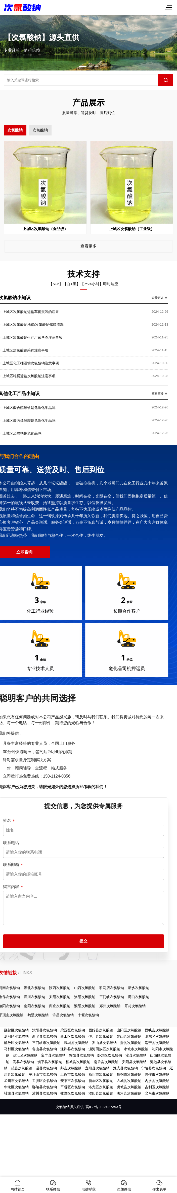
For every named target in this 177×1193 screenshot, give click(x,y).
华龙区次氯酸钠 (16, 1087)
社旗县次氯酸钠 (16, 1093)
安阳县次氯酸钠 (134, 1062)
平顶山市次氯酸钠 (43, 1074)
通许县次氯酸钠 (72, 1049)
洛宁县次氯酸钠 (157, 1043)
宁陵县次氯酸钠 (153, 1068)
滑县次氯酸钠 (130, 1043)
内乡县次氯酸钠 (157, 1081)
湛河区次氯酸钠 (16, 1036)
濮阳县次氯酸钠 (100, 1093)
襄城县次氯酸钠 (76, 1043)
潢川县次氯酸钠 (44, 1093)
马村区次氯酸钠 (16, 1049)
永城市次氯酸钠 (136, 1049)
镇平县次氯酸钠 (49, 1062)
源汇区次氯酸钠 (25, 1055)
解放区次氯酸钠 (16, 1043)
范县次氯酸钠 (21, 1068)
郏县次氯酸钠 (70, 1068)
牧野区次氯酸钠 (72, 1093)
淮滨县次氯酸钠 (125, 1068)
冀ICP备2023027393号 (103, 1107)
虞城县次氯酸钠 (129, 1087)
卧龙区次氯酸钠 (109, 1055)
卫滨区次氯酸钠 (44, 1081)
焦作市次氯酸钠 (157, 1074)
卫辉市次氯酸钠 (72, 1074)
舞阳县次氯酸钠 (81, 1055)
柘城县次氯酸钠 (78, 1062)
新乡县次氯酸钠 (44, 1036)
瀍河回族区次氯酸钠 (104, 1049)
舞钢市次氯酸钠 (129, 1074)
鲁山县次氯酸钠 (44, 1049)
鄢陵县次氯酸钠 (44, 1087)
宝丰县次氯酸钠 (53, 1055)
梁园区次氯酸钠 (72, 1030)
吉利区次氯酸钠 (157, 1087)
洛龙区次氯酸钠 (100, 1087)
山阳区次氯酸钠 (129, 1030)
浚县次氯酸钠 (136, 1055)
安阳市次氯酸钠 (72, 1081)
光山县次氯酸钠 (129, 1036)
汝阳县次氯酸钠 (44, 1030)
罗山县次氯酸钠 (104, 1043)
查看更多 (89, 246)
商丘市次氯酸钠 (100, 1074)
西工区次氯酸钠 (72, 1036)
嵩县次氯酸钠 (23, 1062)
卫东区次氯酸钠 (157, 1036)
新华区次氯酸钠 (100, 1081)
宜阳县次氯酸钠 (97, 1068)
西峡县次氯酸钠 (157, 1030)
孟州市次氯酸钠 (16, 1081)
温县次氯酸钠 (46, 1068)
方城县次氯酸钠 (129, 1081)
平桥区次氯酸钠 (72, 1087)
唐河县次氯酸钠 (129, 1093)
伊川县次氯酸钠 (100, 1036)
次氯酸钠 (15, 130)
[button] (82, 66)
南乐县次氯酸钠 (106, 1062)
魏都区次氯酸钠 (16, 1030)
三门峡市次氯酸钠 (46, 1043)
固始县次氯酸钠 (100, 1030)
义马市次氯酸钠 (157, 1093)
